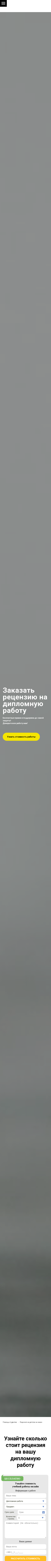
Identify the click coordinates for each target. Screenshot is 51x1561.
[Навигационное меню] (3, 3)
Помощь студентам (10, 1422)
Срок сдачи (9, 1512)
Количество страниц (11, 1518)
